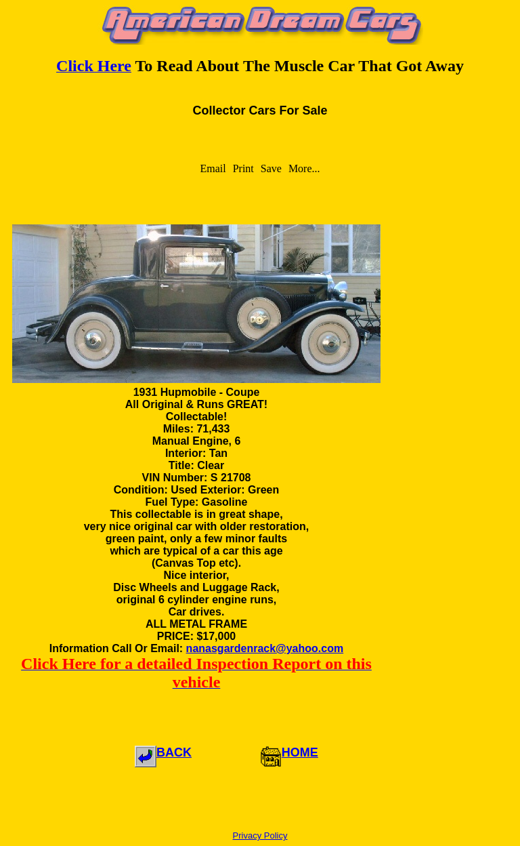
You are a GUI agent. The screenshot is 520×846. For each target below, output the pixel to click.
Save (271, 168)
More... (304, 168)
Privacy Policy (260, 835)
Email (212, 168)
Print (243, 168)
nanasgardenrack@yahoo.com (265, 648)
